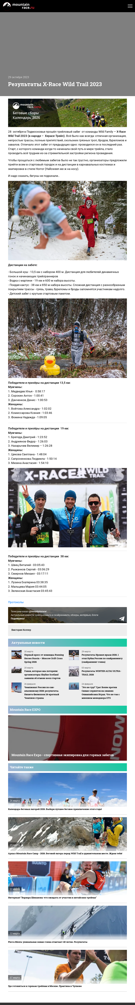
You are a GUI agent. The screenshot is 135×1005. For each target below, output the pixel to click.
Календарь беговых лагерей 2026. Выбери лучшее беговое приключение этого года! (55, 809)
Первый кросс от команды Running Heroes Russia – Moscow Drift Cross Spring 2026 (44, 658)
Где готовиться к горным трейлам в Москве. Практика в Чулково (45, 986)
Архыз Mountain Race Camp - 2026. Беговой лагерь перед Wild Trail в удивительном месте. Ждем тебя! (65, 853)
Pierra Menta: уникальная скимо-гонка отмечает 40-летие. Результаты (47, 941)
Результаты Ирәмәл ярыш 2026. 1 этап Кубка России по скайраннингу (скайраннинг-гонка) (102, 658)
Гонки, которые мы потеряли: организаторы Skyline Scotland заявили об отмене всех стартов (42, 674)
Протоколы (16, 602)
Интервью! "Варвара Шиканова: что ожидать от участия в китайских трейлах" (52, 897)
